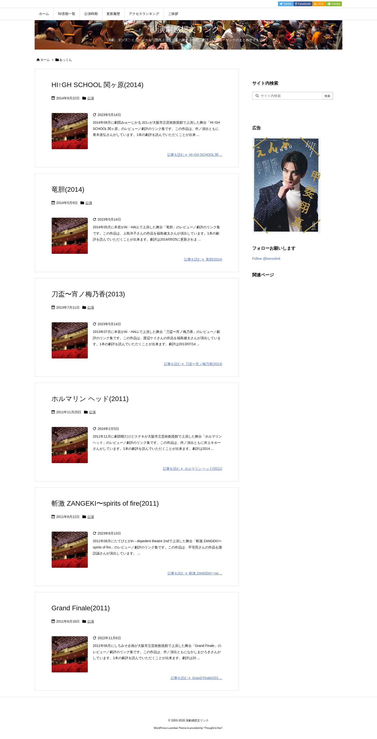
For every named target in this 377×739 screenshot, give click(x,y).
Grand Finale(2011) (80, 608)
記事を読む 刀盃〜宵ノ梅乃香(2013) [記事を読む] (193, 364)
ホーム (45, 60)
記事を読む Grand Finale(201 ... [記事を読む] (196, 678)
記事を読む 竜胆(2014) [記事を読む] (203, 259)
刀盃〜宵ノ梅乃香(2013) (88, 294)
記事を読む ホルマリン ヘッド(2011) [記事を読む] (192, 469)
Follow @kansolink (266, 259)
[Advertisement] (288, 356)
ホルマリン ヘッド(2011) (90, 398)
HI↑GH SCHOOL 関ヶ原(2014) (97, 85)
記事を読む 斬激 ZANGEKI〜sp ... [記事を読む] (195, 573)
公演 (90, 98)
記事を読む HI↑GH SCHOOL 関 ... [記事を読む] (194, 155)
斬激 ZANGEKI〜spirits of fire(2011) (105, 503)
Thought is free (212, 727)
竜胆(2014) (67, 189)
